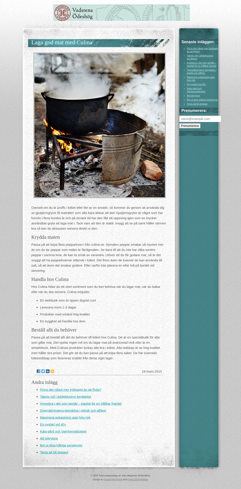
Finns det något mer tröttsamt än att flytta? (70, 389)
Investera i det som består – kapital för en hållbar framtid (80, 403)
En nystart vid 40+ (53, 424)
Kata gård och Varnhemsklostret (63, 431)
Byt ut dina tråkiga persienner (61, 445)
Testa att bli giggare (54, 452)
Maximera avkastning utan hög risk (65, 417)
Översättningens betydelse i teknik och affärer (73, 410)
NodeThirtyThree (113, 479)
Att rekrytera (49, 438)
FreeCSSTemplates (137, 479)
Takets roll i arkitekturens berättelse (65, 396)
